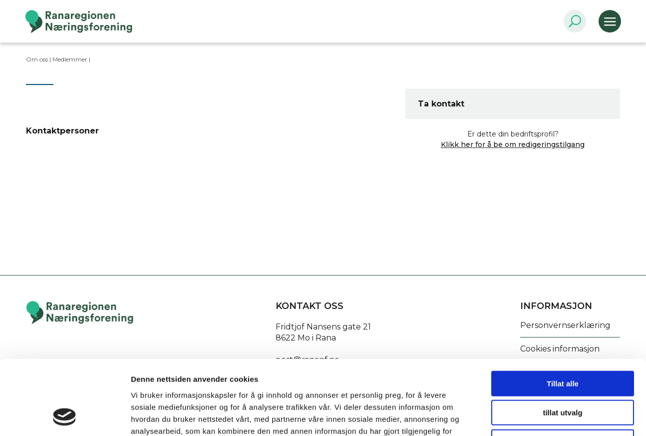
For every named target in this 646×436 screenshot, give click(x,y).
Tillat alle (563, 314)
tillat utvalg (562, 343)
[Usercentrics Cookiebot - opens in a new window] (64, 416)
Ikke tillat (563, 372)
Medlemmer (69, 59)
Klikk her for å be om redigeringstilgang (513, 144)
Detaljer (532, 416)
